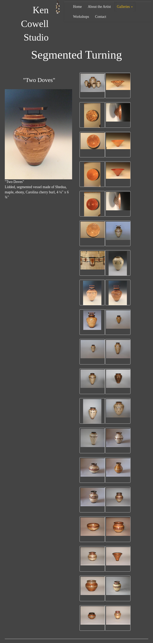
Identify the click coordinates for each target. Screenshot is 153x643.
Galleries (125, 7)
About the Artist (99, 7)
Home (77, 7)
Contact (100, 17)
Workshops (81, 17)
